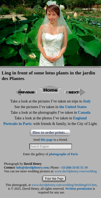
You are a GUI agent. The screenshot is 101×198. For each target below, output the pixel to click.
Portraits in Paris (17, 124)
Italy (87, 101)
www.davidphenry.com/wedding (76, 171)
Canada (84, 113)
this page (47, 140)
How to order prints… (50, 133)
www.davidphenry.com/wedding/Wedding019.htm (64, 185)
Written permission (78, 189)
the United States (73, 107)
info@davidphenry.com (32, 167)
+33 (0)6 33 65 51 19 (74, 167)
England (80, 118)
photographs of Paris (63, 154)
